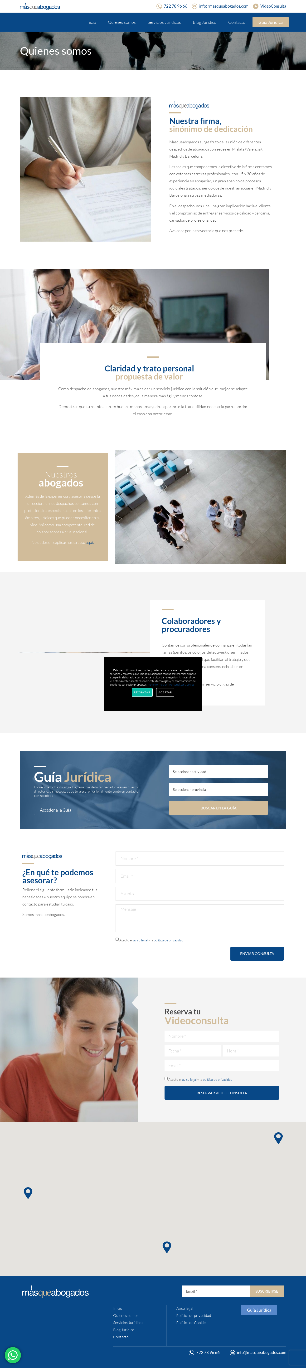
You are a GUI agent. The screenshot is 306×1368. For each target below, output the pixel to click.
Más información (157, 684)
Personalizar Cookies (181, 684)
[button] (167, 1247)
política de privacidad (169, 940)
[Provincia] (218, 789)
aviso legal (140, 940)
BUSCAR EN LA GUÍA (219, 808)
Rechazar (142, 692)
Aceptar (165, 692)
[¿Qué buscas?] (218, 771)
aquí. (90, 542)
